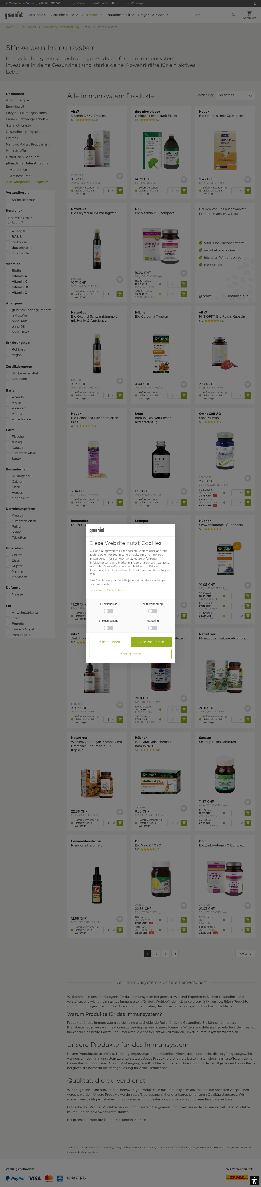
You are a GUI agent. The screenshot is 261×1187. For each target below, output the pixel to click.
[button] (114, 566)
